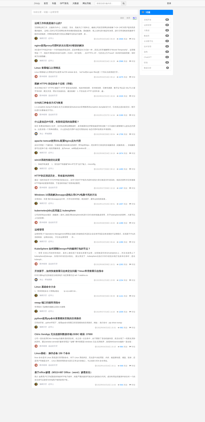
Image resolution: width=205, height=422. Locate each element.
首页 (46, 3)
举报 (132, 39)
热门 (134, 18)
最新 (122, 18)
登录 (169, 3)
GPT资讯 (64, 3)
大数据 (75, 3)
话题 (46, 12)
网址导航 (87, 3)
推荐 (128, 18)
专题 (54, 3)
